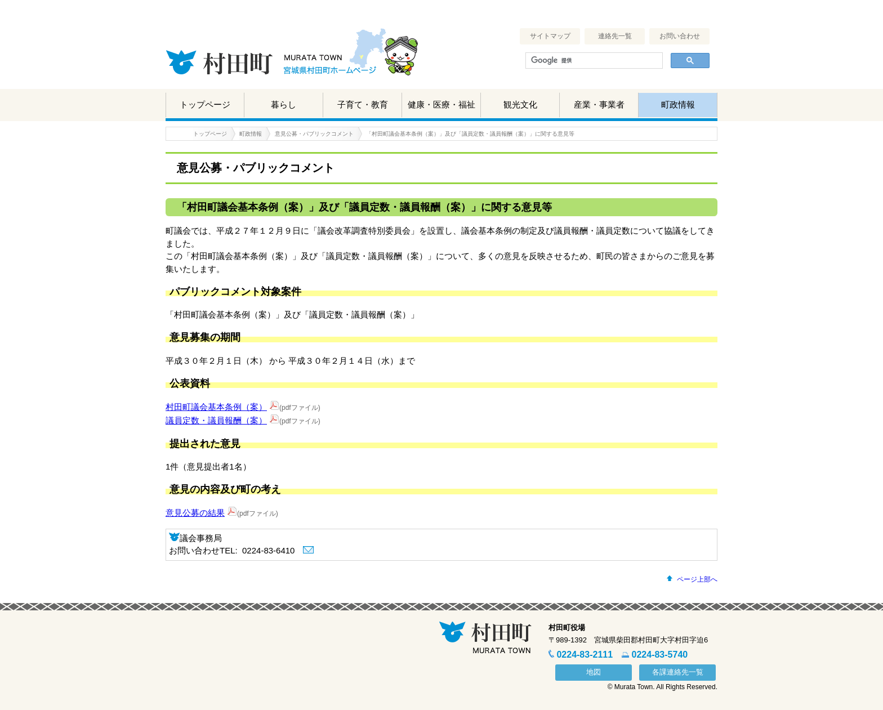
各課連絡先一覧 (677, 672)
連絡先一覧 (615, 36)
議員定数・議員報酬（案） (216, 420)
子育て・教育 (362, 104)
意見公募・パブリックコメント (314, 134)
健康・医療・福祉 (441, 104)
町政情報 (678, 104)
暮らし (283, 104)
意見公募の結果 (195, 512)
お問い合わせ (679, 36)
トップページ (205, 104)
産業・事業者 (599, 104)
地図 (593, 672)
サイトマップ (550, 36)
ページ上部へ (697, 579)
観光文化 (520, 104)
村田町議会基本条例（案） (216, 407)
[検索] (593, 61)
